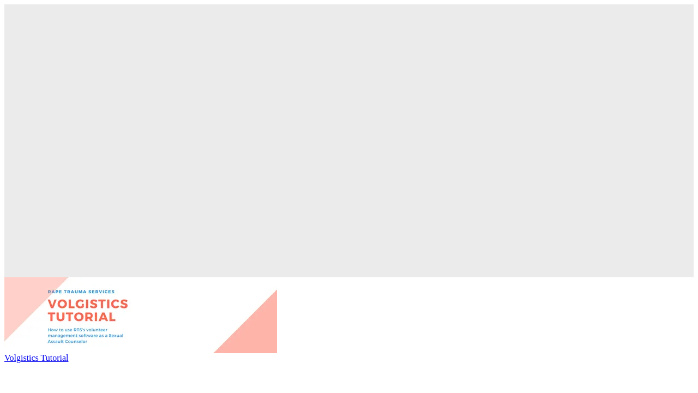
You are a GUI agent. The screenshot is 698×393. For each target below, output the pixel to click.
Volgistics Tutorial (36, 357)
